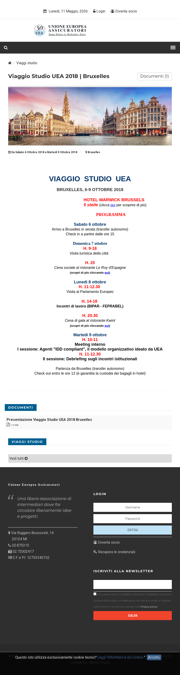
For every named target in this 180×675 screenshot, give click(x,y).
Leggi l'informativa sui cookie (120, 660)
